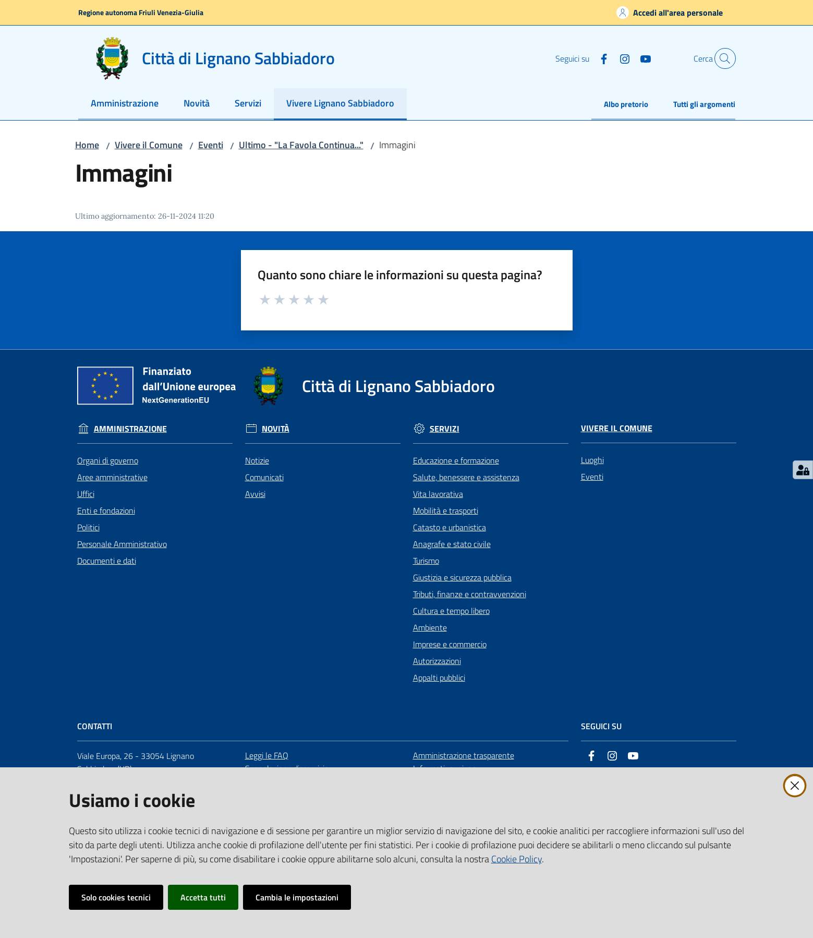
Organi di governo (107, 460)
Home (87, 145)
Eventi (210, 145)
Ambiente (430, 627)
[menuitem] (124, 104)
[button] (722, 58)
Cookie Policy (516, 859)
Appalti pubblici (439, 677)
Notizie (257, 460)
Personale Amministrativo (122, 544)
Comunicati (264, 477)
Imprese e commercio (450, 644)
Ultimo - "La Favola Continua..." (301, 145)
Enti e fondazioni (106, 510)
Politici (88, 527)
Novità (275, 429)
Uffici (85, 494)
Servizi (444, 429)
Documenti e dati (106, 560)
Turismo (426, 560)
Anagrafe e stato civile (452, 544)
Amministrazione (130, 429)
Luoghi (592, 460)
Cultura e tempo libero (451, 610)
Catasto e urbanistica (449, 527)
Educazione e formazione (456, 460)
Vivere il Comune (149, 145)
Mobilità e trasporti (445, 510)
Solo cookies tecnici (116, 897)
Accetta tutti (203, 897)
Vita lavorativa (438, 494)
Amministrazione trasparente (463, 755)
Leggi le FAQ (266, 755)
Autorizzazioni (437, 661)
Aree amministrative (112, 477)
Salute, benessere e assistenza (466, 477)
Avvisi (255, 494)
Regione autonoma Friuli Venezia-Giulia (140, 12)
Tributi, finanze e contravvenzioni (469, 594)
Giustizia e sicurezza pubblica (462, 577)
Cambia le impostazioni (297, 897)
